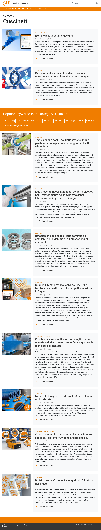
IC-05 (38, 121)
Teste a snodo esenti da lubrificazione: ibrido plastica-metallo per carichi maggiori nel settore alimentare (64, 143)
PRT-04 (81, 121)
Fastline (26, 121)
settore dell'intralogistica (13, 126)
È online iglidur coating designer (54, 35)
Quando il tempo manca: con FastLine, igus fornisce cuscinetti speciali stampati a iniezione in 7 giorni (63, 288)
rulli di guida (90, 121)
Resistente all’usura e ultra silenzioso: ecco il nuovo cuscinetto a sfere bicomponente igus (62, 75)
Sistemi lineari (49, 432)
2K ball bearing (9, 121)
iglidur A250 (58, 121)
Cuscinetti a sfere (50, 336)
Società (46, 33)
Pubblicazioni (31, 8)
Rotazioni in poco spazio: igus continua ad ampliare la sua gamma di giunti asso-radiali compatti (61, 239)
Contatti (46, 8)
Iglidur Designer (70, 121)
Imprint (90, 524)
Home (4, 8)
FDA (32, 121)
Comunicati (12, 8)
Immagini (21, 8)
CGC (70, 524)
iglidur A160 (47, 121)
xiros (26, 126)
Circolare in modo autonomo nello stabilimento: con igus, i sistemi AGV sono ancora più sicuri (63, 436)
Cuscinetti (38, 33)
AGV (19, 121)
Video (40, 8)
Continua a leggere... (45, 59)
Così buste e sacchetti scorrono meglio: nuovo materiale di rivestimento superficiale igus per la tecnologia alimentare (64, 342)
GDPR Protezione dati (79, 524)
